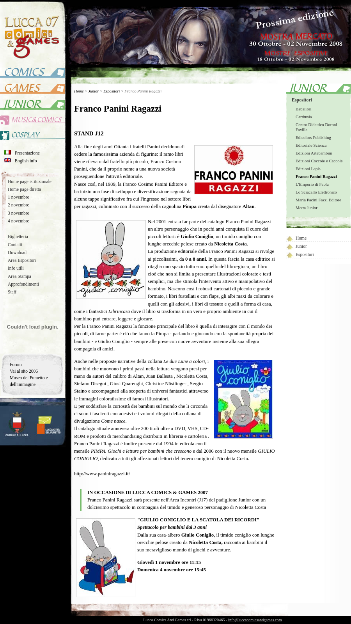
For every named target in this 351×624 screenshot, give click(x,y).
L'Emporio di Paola (312, 184)
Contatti (15, 244)
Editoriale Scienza (311, 145)
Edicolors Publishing (313, 137)
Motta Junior (306, 207)
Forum (16, 364)
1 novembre (18, 197)
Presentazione (27, 153)
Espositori (302, 100)
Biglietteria (18, 236)
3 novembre (18, 213)
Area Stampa (19, 276)
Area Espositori (22, 260)
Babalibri (303, 109)
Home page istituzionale (29, 181)
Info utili (16, 268)
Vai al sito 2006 (24, 371)
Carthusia (304, 116)
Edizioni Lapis (308, 168)
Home (301, 238)
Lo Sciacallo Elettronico (316, 192)
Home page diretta (24, 189)
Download (17, 252)
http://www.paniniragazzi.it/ (102, 473)
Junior (301, 246)
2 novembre (18, 205)
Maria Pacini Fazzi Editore (318, 199)
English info (26, 160)
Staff (12, 292)
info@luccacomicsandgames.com (255, 620)
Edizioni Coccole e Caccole (319, 160)
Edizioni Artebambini (314, 153)
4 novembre (18, 221)
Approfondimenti (23, 284)
